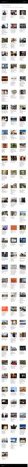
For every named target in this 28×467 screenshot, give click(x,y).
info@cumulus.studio (10, 465)
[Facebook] (5, 465)
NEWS (6, 7)
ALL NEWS (3, 7)
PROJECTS (16, 7)
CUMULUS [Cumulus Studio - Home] (4, 1)
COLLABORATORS (20, 7)
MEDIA (11, 7)
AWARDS (8, 7)
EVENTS (13, 7)
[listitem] (5, 15)
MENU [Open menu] (24, 1)
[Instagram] (3, 465)
